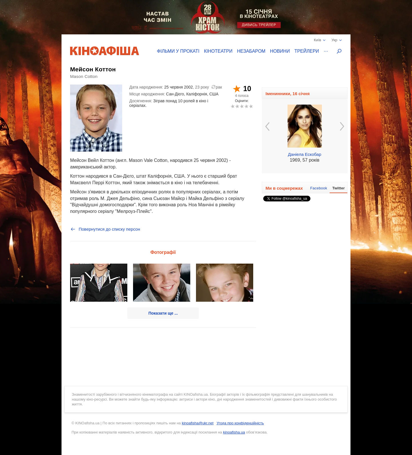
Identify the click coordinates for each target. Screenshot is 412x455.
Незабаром (251, 51)
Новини (280, 51)
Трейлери (306, 51)
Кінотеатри (218, 51)
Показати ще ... (163, 313)
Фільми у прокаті (178, 51)
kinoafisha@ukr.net (197, 423)
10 (251, 106)
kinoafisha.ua (234, 432)
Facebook (318, 188)
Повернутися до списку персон (105, 229)
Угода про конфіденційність (240, 423)
